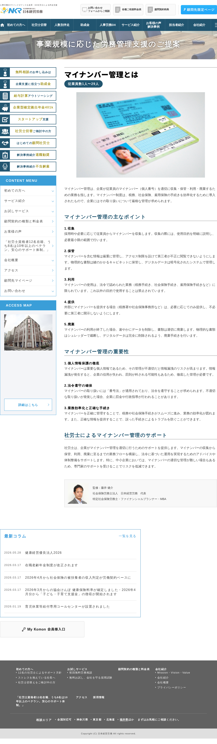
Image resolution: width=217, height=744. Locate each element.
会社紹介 (161, 669)
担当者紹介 (176, 25)
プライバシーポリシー (171, 687)
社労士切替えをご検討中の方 (36, 682)
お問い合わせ (15, 290)
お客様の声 (13, 231)
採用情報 (98, 697)
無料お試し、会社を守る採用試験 (91, 677)
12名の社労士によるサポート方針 (40, 672)
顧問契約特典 (162, 9)
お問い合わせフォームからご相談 (99, 9)
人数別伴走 (62, 25)
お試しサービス (16, 211)
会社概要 (11, 260)
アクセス (11, 270)
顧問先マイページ (18, 280)
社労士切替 (39, 25)
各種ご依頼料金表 (131, 9)
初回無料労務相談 (80, 672)
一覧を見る (127, 536)
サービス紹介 (15, 200)
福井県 (124, 719)
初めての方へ (15, 190)
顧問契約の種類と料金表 (23, 221)
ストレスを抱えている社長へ (36, 677)
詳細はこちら (28, 405)
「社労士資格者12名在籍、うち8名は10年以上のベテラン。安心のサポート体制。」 (27, 245)
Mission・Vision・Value (173, 672)
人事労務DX (108, 25)
